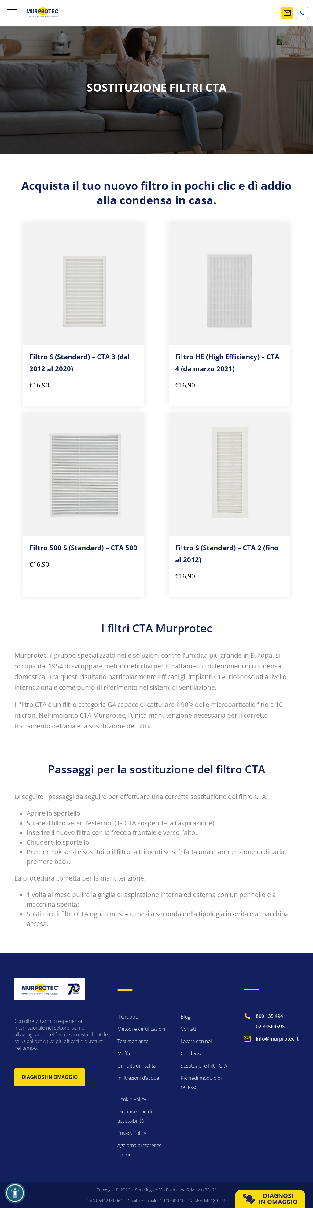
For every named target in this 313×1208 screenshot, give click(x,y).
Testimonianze (133, 1041)
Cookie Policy (131, 1099)
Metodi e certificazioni (141, 1029)
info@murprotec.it (277, 1038)
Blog (185, 1016)
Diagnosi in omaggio (50, 1077)
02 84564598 (270, 1026)
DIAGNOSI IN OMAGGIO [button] (270, 1198)
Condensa (191, 1053)
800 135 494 (269, 1016)
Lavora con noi (196, 1041)
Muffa (123, 1053)
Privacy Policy (131, 1133)
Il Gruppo (127, 1016)
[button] (15, 1193)
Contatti (189, 1029)
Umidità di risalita (136, 1065)
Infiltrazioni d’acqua (138, 1078)
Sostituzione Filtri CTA (204, 1065)
